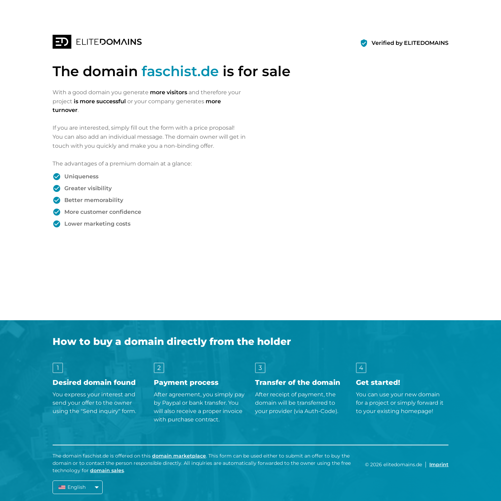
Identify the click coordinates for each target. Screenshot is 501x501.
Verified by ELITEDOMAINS (410, 43)
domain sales (107, 470)
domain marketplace (179, 456)
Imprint (438, 464)
